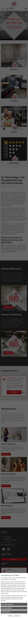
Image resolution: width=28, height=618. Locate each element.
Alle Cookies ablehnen (7, 608)
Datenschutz (17, 615)
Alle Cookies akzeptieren (7, 604)
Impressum (10, 615)
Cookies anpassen (6, 611)
